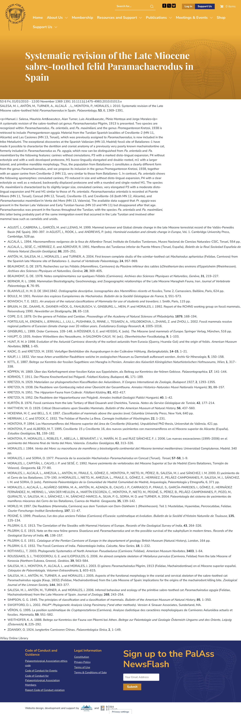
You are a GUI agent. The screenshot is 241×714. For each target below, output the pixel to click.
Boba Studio (109, 708)
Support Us (205, 6)
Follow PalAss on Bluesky (174, 6)
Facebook (164, 6)
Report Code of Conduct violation (45, 690)
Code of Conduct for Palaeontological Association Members (42, 680)
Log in (188, 6)
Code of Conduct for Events (41, 671)
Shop (221, 17)
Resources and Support (117, 17)
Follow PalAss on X (169, 6)
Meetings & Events (192, 17)
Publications (156, 17)
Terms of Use (82, 667)
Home (38, 17)
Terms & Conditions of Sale (90, 672)
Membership (82, 17)
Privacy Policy (82, 662)
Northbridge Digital (86, 708)
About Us (55, 17)
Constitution (81, 657)
